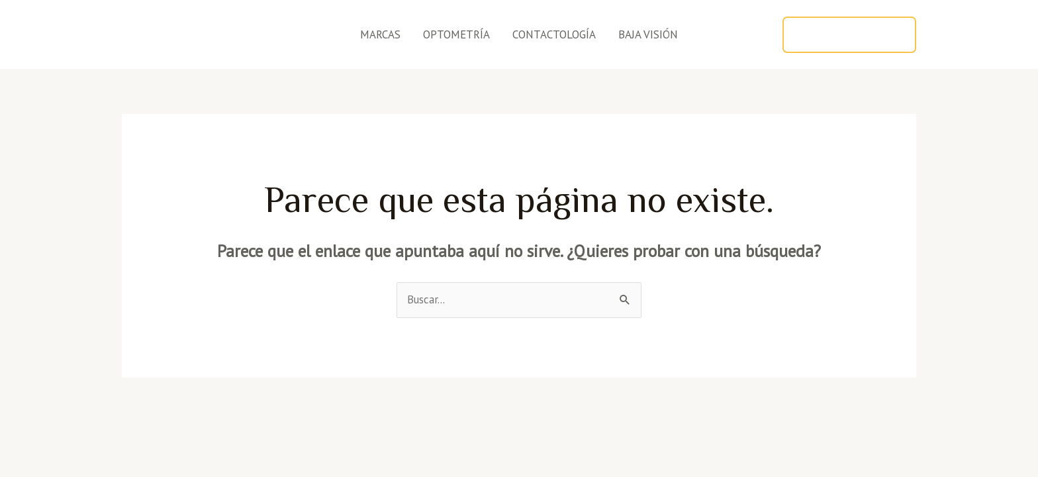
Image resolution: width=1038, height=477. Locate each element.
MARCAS (380, 34)
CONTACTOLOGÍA (554, 34)
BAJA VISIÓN (648, 34)
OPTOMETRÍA (456, 34)
